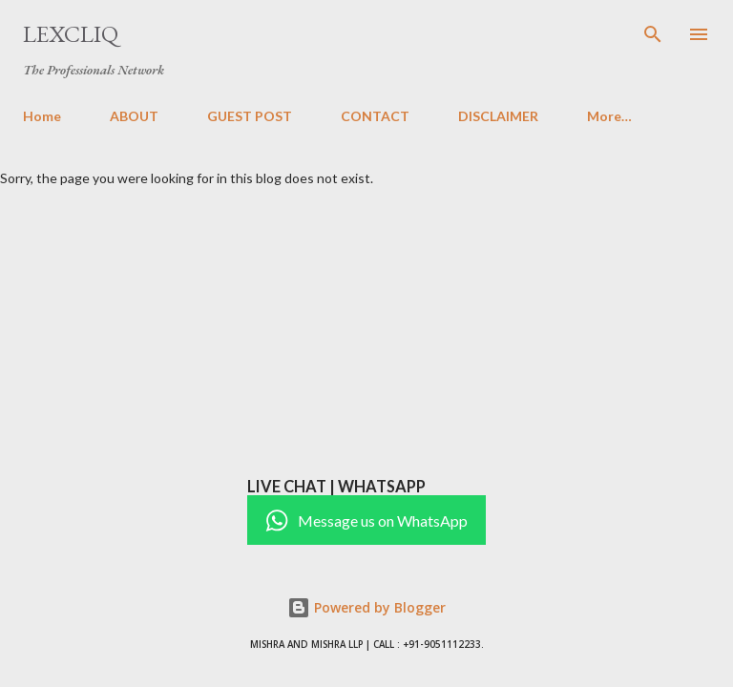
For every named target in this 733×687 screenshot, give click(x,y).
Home (42, 116)
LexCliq (70, 34)
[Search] (652, 34)
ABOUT (134, 116)
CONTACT (375, 116)
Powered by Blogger (366, 607)
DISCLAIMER (498, 116)
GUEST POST (249, 116)
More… (609, 116)
